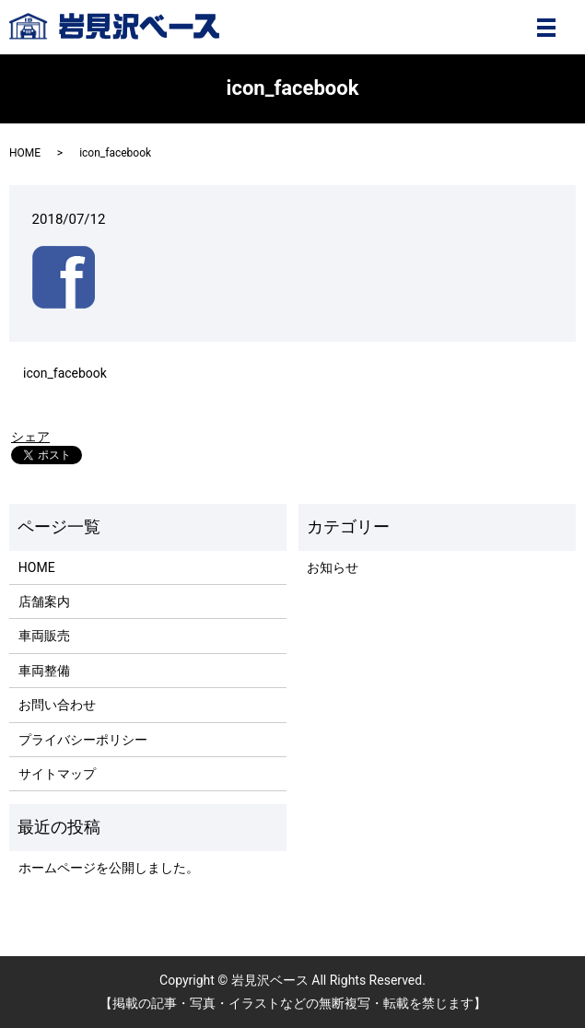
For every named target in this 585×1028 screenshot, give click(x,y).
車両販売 (44, 635)
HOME (25, 152)
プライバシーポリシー (82, 739)
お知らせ (332, 567)
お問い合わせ (57, 704)
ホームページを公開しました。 (108, 867)
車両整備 (44, 670)
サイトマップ (57, 773)
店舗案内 (44, 601)
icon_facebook (65, 373)
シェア (30, 436)
